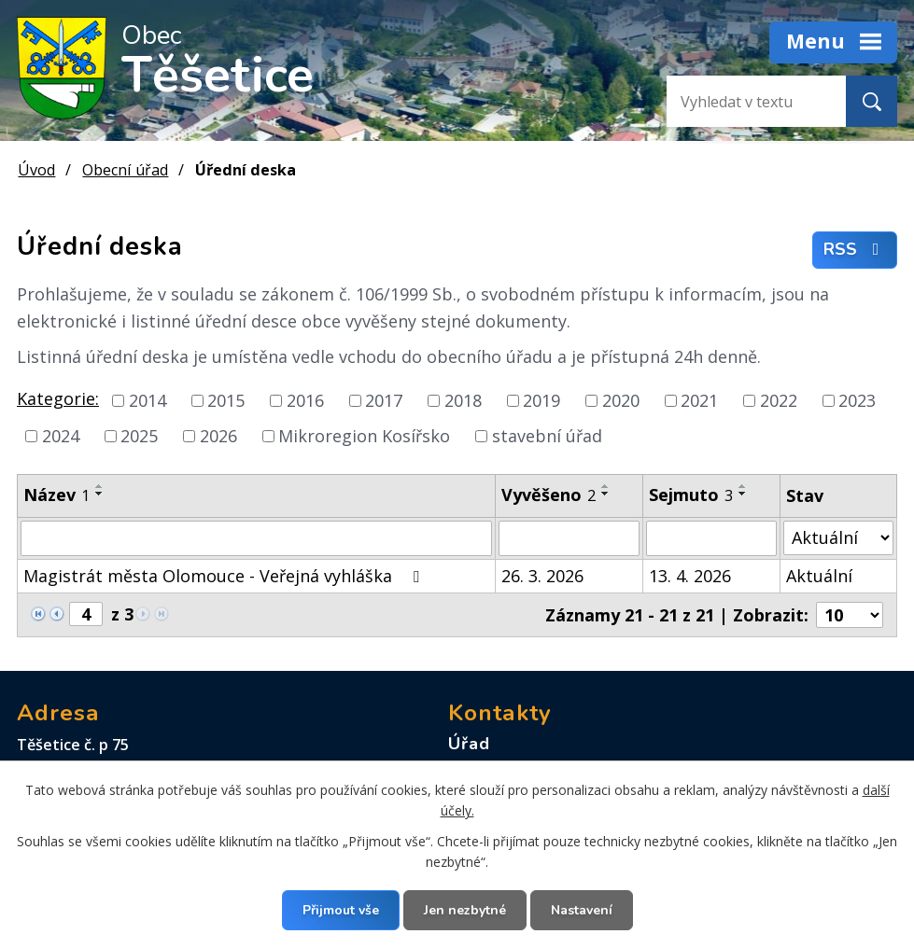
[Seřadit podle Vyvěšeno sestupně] (606, 493)
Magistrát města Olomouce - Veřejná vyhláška (225, 576)
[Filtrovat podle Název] (256, 538)
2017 (383, 400)
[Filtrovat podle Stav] (838, 538)
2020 (621, 400)
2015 (226, 400)
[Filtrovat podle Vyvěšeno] (569, 538)
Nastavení (581, 910)
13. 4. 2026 (690, 576)
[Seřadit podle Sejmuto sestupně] (743, 493)
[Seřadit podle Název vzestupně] (100, 486)
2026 (218, 436)
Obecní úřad (125, 170)
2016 (305, 400)
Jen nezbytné (465, 910)
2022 (778, 400)
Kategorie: (58, 398)
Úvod (36, 170)
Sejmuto (691, 494)
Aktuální (819, 576)
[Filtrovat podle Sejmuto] (711, 538)
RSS (855, 250)
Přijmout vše (340, 910)
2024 (60, 436)
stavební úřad (547, 436)
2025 (139, 436)
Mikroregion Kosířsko (364, 436)
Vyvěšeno (548, 494)
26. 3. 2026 (542, 576)
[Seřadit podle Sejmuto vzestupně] (743, 486)
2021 (699, 400)
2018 (463, 400)
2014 (147, 400)
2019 (541, 400)
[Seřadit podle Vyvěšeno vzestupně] (606, 486)
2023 (857, 400)
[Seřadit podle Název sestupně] (100, 493)
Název (56, 494)
